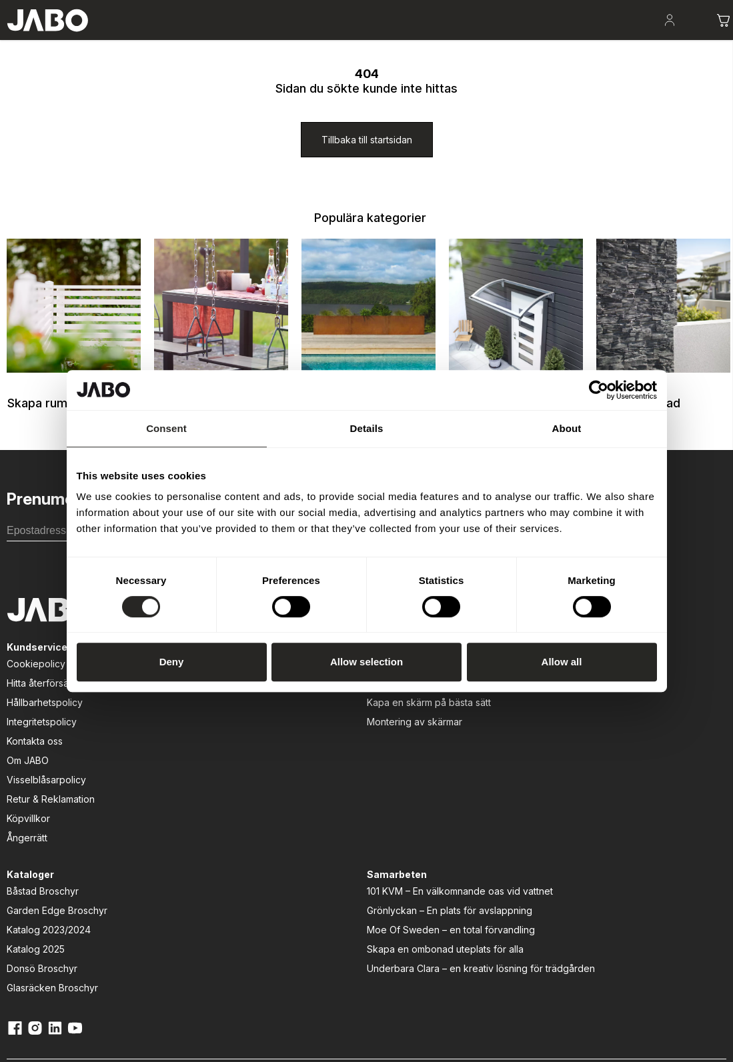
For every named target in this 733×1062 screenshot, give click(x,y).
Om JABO (21, 835)
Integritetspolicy (35, 796)
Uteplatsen (226, 40)
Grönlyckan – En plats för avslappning (530, 778)
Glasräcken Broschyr (363, 835)
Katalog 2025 (346, 796)
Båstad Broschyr (353, 738)
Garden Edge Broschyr (367, 757)
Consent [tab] (166, 428)
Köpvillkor (21, 893)
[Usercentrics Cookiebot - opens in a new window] (598, 390)
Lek (332, 40)
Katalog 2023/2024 (359, 777)
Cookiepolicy (29, 738)
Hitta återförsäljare (40, 757)
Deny (171, 661)
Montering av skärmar (206, 796)
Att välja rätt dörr (195, 757)
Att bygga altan (192, 738)
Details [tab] (367, 428)
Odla (287, 40)
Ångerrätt (20, 912)
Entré (378, 40)
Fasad (429, 40)
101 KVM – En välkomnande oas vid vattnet (535, 745)
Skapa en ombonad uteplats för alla (538, 845)
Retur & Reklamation (44, 873)
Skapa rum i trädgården (119, 40)
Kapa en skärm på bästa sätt (221, 777)
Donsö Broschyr (352, 815)
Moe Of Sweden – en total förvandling (533, 812)
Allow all (562, 661)
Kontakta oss (28, 815)
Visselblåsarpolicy (39, 854)
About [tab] (567, 428)
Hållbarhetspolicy (38, 777)
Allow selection (366, 661)
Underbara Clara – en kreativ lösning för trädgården (539, 878)
